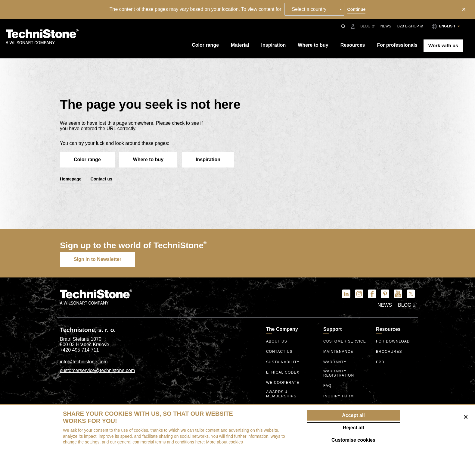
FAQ (327, 386)
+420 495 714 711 (79, 349)
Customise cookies (353, 440)
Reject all (353, 427)
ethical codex (283, 372)
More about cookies (224, 442)
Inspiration (208, 159)
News (385, 26)
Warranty (334, 362)
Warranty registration (338, 373)
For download (393, 341)
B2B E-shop (410, 26)
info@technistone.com (84, 361)
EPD (380, 362)
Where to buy (148, 159)
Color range (87, 159)
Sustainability (283, 362)
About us (276, 341)
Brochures (389, 352)
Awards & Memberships (281, 394)
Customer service (344, 341)
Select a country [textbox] (309, 9)
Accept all (353, 415)
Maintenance (338, 352)
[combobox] (314, 9)
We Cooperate (282, 383)
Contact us (101, 179)
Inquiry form (338, 396)
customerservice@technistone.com (97, 370)
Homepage (71, 179)
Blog (367, 26)
